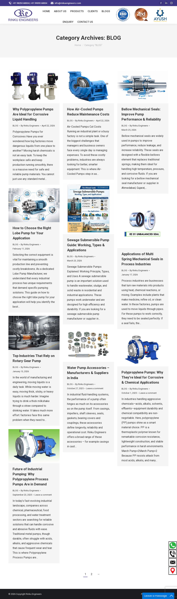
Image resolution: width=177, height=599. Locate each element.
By (30, 125)
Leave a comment (94, 388)
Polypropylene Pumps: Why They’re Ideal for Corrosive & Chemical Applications (142, 377)
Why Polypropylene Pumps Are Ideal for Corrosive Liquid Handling (33, 114)
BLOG (15, 125)
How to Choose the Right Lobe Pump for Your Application (32, 233)
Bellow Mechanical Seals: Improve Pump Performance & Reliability (141, 114)
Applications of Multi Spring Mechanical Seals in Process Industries (142, 259)
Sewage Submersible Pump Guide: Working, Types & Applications (88, 245)
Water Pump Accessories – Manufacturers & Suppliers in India (88, 373)
